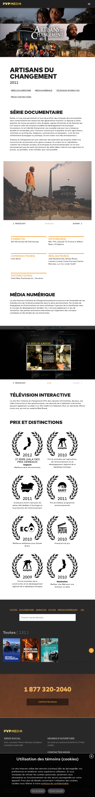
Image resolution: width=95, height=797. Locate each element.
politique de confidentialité (54, 783)
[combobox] (47, 617)
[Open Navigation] (89, 4)
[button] (11, 650)
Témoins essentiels (56, 791)
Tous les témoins (38, 791)
